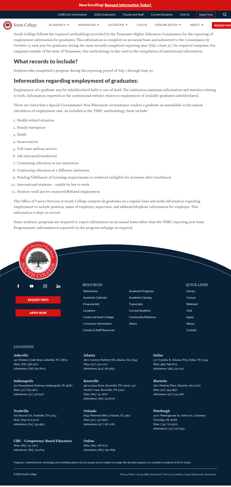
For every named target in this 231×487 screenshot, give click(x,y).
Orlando (90, 412)
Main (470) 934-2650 (165, 391)
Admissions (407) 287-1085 (99, 425)
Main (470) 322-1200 (96, 365)
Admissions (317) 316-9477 (29, 395)
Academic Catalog (140, 299)
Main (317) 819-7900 (26, 391)
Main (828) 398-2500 (26, 365)
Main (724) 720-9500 (165, 425)
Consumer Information (97, 325)
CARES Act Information (72, 15)
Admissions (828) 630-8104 (29, 370)
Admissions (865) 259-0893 (99, 451)
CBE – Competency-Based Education (43, 442)
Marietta (160, 382)
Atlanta (89, 356)
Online (142, 25)
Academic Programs (141, 292)
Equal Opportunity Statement (200, 475)
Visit (189, 312)
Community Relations (142, 318)
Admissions (90, 292)
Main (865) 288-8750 (96, 447)
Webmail (192, 305)
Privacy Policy (127, 475)
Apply (190, 318)
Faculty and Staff (133, 15)
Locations (89, 312)
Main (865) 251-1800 (96, 395)
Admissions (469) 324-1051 (168, 370)
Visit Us (185, 15)
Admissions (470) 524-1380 (168, 395)
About (133, 325)
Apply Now (206, 15)
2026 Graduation (105, 15)
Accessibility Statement (149, 475)
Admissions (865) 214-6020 (99, 400)
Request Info (38, 301)
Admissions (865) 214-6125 (29, 451)
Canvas (191, 299)
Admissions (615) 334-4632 (29, 425)
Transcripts (136, 305)
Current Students (162, 15)
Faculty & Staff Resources (99, 331)
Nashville (21, 412)
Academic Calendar (95, 299)
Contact (191, 331)
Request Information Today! (128, 5)
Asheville (21, 356)
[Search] (225, 15)
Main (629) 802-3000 (26, 421)
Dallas (158, 356)
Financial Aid (91, 305)
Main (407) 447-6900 (96, 421)
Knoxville (91, 382)
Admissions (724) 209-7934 (168, 430)
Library (190, 292)
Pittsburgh (161, 412)
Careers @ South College (98, 318)
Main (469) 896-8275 (165, 365)
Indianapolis (23, 382)
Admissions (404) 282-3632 (99, 370)
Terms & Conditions (173, 475)
